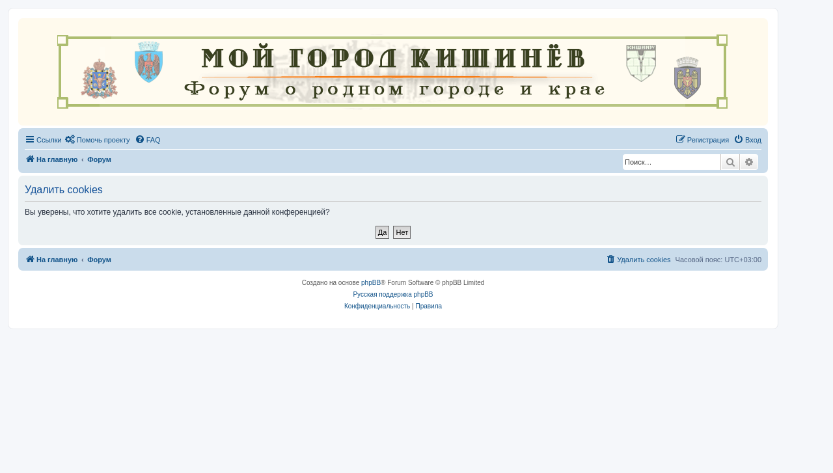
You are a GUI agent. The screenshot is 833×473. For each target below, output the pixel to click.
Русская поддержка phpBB (393, 294)
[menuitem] (97, 140)
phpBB (371, 282)
